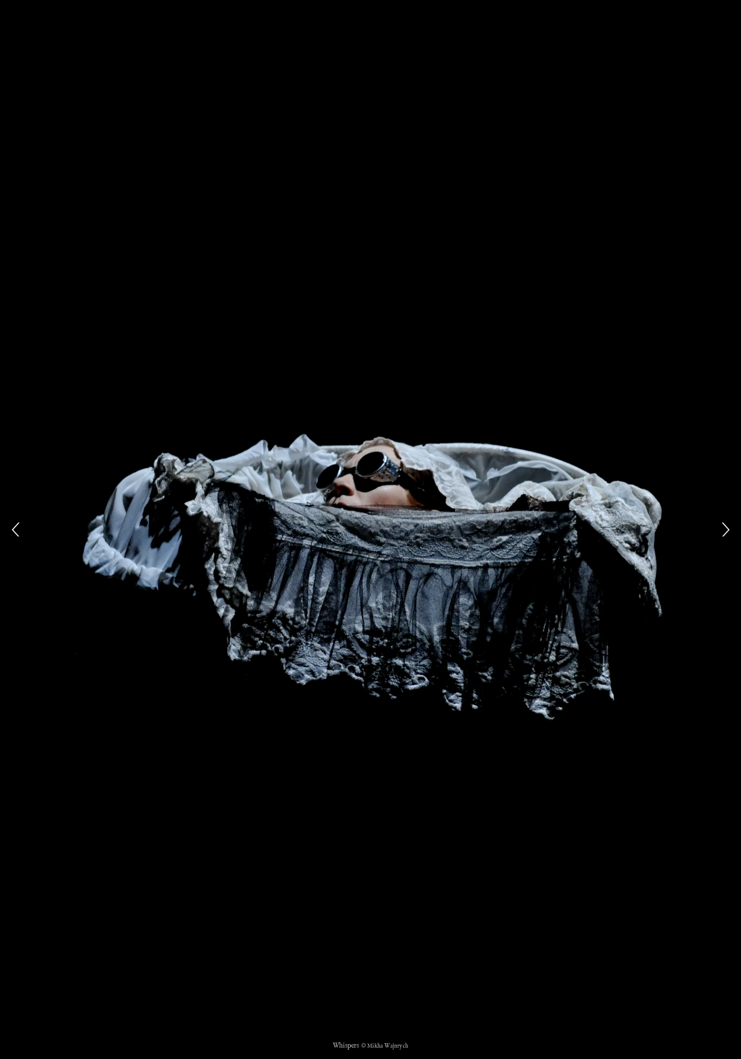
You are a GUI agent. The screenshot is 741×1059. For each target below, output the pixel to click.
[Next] (725, 529)
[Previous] (16, 529)
